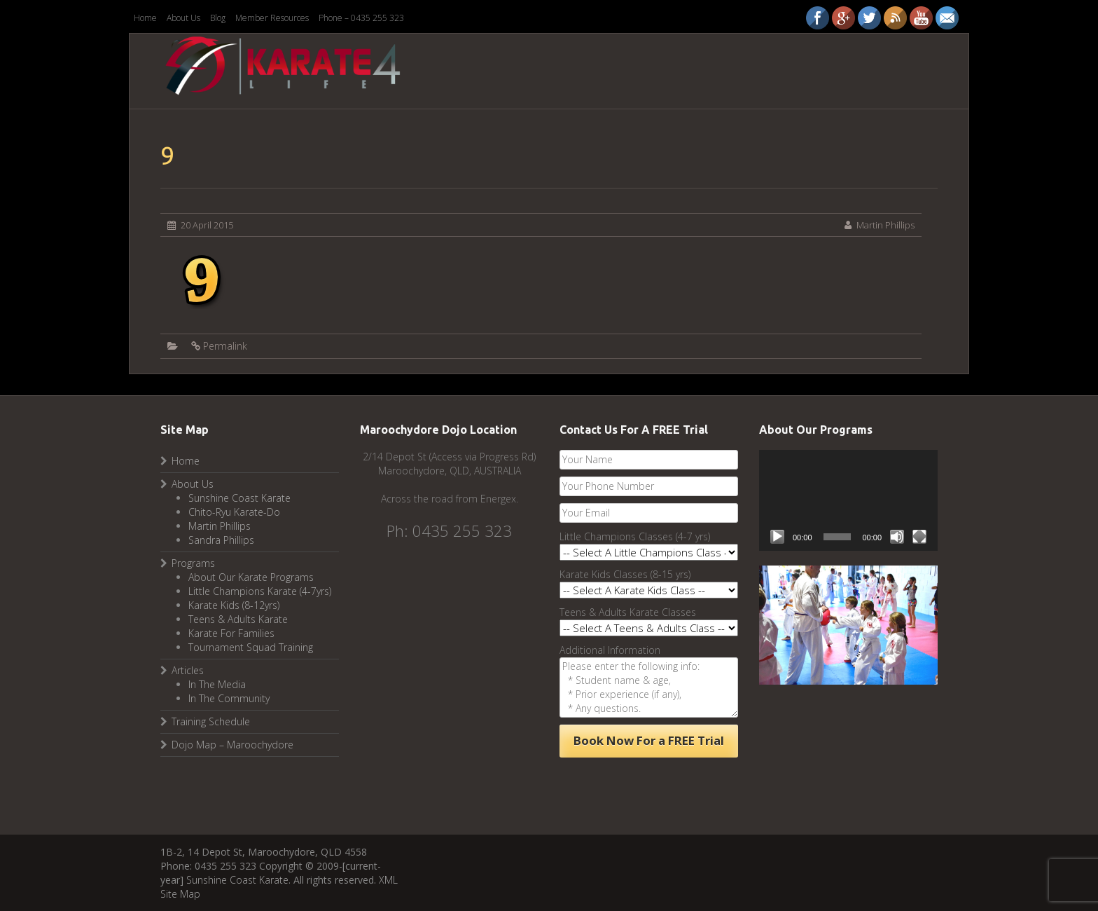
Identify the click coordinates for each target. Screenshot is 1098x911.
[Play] (777, 537)
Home (145, 18)
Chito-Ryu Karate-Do (234, 512)
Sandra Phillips (221, 540)
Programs (193, 563)
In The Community (229, 698)
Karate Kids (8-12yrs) (233, 605)
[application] (848, 500)
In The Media (217, 684)
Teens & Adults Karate (238, 619)
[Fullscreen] (919, 537)
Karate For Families (231, 633)
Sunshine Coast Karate (239, 498)
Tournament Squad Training (250, 647)
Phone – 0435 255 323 (361, 18)
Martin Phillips (885, 225)
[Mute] (897, 537)
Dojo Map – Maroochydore (232, 744)
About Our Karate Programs (251, 577)
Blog (217, 18)
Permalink (225, 345)
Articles (188, 670)
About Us (183, 18)
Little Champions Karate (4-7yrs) (259, 591)
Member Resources (272, 18)
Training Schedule (211, 721)
